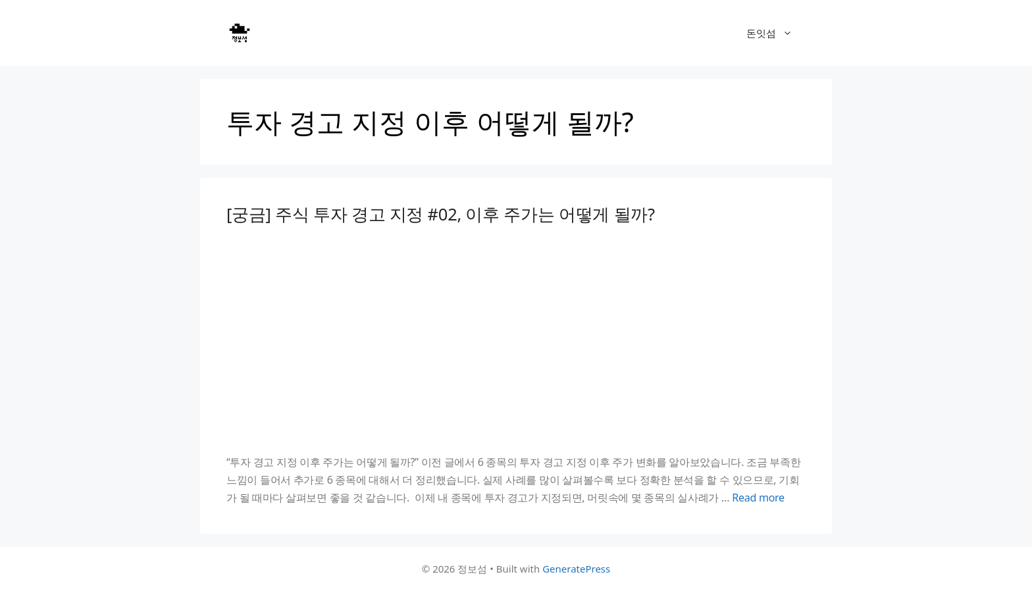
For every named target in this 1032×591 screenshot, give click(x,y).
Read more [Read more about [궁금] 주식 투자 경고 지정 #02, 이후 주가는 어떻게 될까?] (758, 497)
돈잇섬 (776, 33)
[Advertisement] (516, 339)
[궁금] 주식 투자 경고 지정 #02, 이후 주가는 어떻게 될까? (440, 214)
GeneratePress (576, 568)
